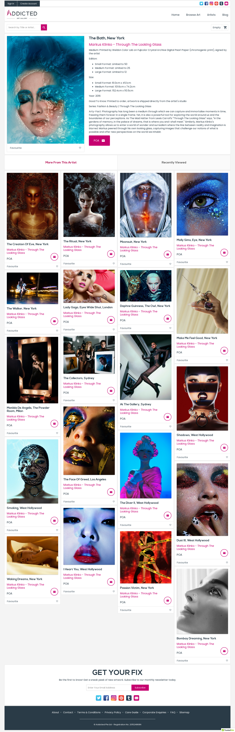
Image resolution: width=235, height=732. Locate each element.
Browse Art (193, 15)
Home (175, 15)
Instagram (211, 3)
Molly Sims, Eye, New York (194, 241)
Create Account (28, 3)
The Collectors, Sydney (78, 379)
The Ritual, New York (77, 242)
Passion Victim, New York (137, 589)
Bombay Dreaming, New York (196, 639)
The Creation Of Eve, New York (28, 245)
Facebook (206, 3)
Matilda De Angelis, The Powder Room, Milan (28, 410)
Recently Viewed (174, 163)
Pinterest (216, 3)
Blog (225, 15)
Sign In (11, 3)
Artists (211, 15)
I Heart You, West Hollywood (82, 570)
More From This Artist (61, 163)
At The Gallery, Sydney (135, 405)
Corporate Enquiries (154, 713)
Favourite (45, 148)
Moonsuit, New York (133, 242)
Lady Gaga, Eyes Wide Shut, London (88, 308)
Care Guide (131, 713)
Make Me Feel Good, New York (197, 339)
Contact (226, 3)
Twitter (201, 3)
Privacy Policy (113, 713)
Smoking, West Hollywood (24, 509)
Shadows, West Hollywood (195, 436)
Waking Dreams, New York (24, 580)
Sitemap (184, 713)
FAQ (172, 713)
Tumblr (221, 3)
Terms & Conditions (89, 713)
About (55, 713)
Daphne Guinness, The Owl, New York (145, 307)
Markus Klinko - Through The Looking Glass (125, 44)
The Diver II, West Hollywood (139, 503)
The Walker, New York (22, 309)
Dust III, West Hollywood (193, 541)
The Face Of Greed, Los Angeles (84, 480)
